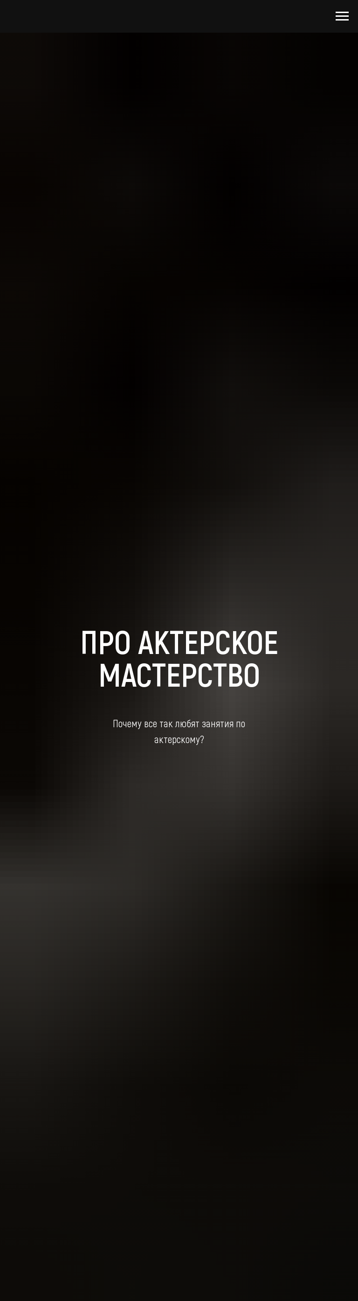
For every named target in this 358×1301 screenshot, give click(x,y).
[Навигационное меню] (342, 16)
